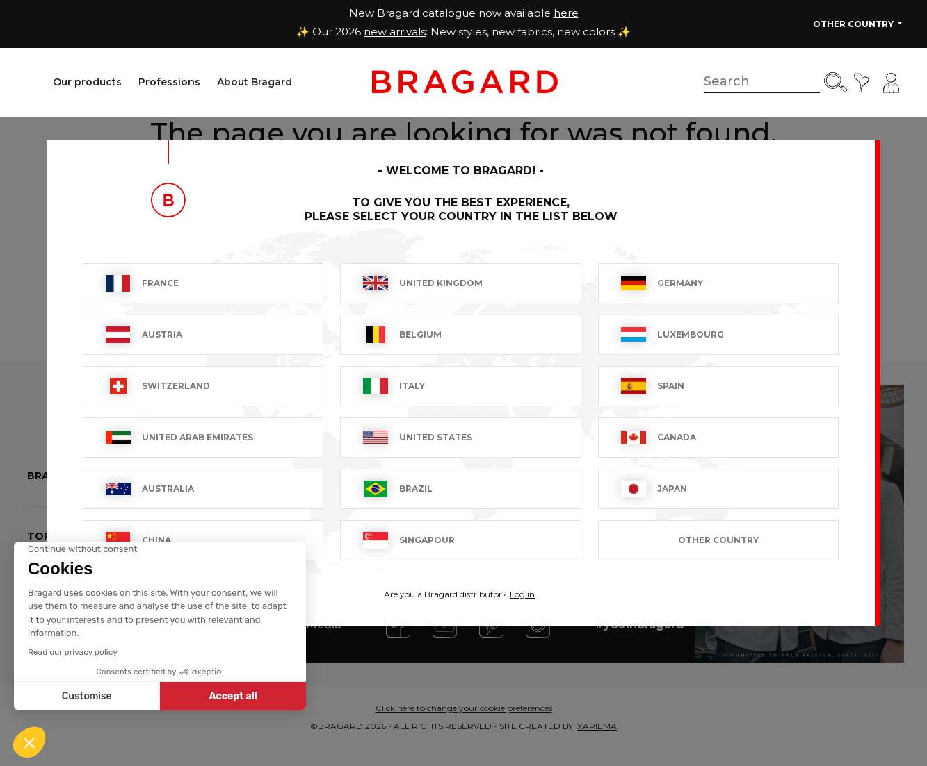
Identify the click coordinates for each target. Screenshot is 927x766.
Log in (522, 594)
